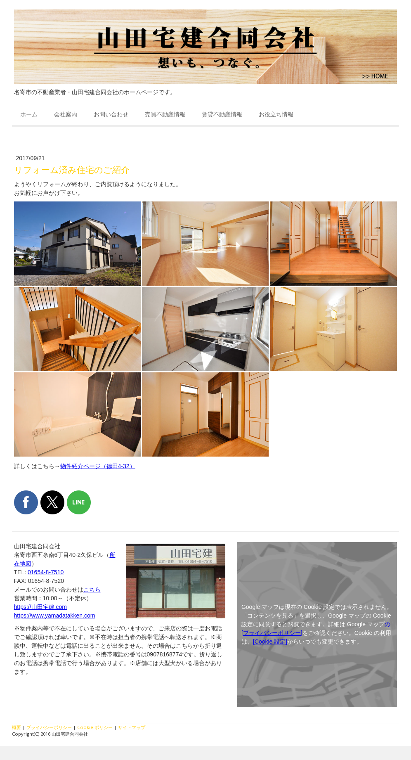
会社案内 (65, 114)
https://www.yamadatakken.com (54, 615)
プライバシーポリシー (49, 727)
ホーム (29, 114)
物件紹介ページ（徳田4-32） (97, 466)
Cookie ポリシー (95, 727)
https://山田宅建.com (40, 607)
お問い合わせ (111, 114)
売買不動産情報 (165, 114)
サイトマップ (131, 727)
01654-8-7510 (46, 572)
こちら (92, 589)
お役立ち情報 (276, 114)
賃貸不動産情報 (222, 114)
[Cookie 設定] (270, 641)
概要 (16, 727)
